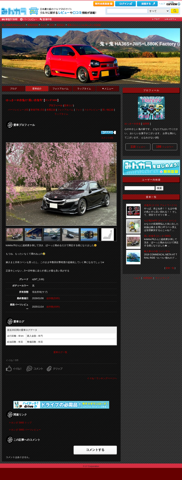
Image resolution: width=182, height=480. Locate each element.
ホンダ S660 (51, 100)
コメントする (95, 449)
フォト (78, 109)
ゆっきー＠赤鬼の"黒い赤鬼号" (24, 100)
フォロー (137, 146)
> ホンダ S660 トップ (20, 422)
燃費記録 (51, 109)
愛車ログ (68, 105)
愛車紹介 (61, 25)
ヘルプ (162, 3)
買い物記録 (108, 109)
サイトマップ (162, 278)
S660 (51, 25)
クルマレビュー (92, 109)
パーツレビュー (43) (18, 109)
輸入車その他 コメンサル (157, 251)
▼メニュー (107, 88)
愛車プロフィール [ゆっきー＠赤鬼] (84, 25)
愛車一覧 (170, 268)
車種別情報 (33, 25)
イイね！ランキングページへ (102, 378)
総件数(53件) (53, 298)
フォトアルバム (60, 88)
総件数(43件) (53, 306)
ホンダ (44, 25)
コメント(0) (107, 137)
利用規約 (147, 278)
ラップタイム (84, 88)
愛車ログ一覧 (60, 352)
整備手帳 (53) (37, 109)
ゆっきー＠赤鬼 (133, 123)
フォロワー (164, 146)
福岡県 (146, 123)
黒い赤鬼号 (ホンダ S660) (157, 236)
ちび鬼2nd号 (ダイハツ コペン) (160, 220)
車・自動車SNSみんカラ (13, 25)
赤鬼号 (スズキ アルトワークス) (160, 205)
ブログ (13, 88)
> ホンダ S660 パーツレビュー (25, 429)
